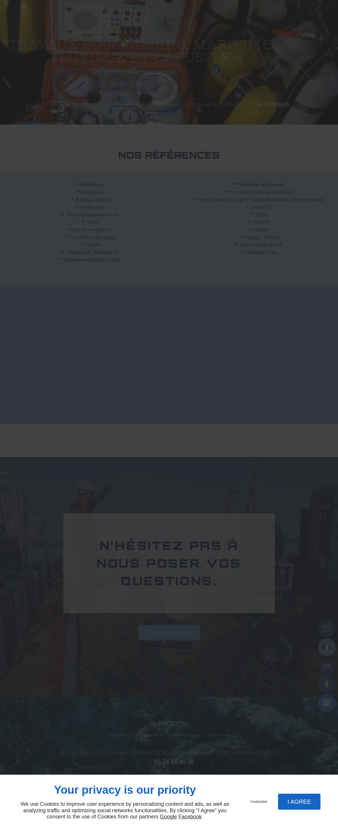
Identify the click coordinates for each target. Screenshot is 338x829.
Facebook (190, 817)
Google (168, 817)
